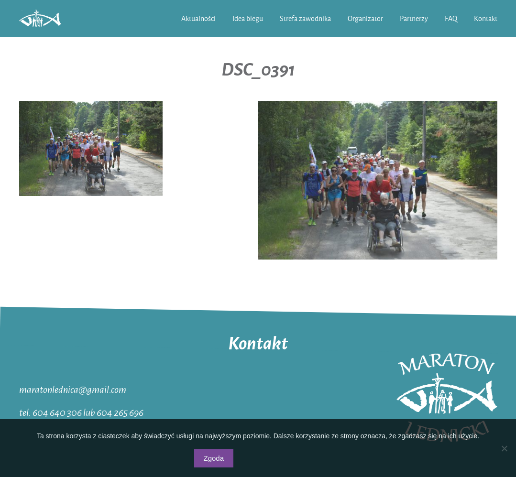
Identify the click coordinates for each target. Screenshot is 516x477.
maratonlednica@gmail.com (72, 389)
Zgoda (214, 458)
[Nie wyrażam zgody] (504, 448)
